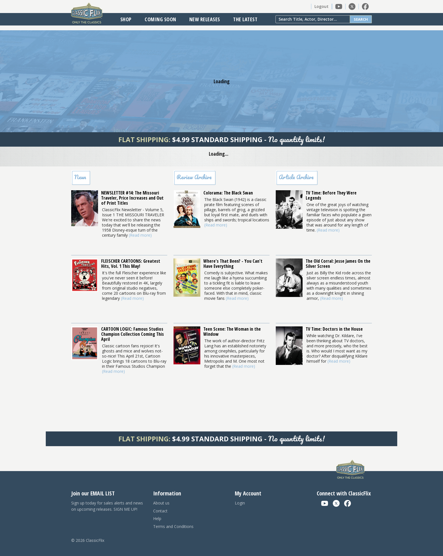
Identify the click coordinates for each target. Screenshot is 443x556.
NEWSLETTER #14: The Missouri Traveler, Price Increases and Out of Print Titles (132, 198)
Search (361, 19)
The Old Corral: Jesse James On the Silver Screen (338, 263)
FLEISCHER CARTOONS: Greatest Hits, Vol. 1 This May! (130, 263)
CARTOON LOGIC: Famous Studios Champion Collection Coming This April (132, 334)
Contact (160, 511)
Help (157, 518)
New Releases (204, 19)
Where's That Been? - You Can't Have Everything (232, 263)
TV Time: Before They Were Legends (331, 195)
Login (240, 503)
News (80, 177)
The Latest (245, 19)
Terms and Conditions (173, 526)
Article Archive (296, 177)
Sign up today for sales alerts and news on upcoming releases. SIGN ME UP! (107, 506)
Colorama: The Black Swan (228, 193)
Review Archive (194, 177)
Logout (321, 6)
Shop (126, 19)
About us (161, 503)
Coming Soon (160, 19)
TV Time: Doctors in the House (334, 329)
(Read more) (140, 235)
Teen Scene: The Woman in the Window (232, 331)
